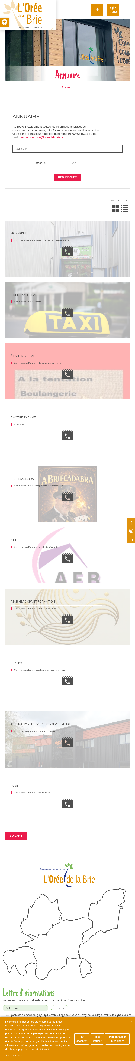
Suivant (16, 835)
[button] (4, 22)
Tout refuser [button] (97, 1038)
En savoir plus (14, 1055)
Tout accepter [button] (81, 1038)
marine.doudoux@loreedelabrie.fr (41, 137)
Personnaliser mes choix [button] (117, 1038)
